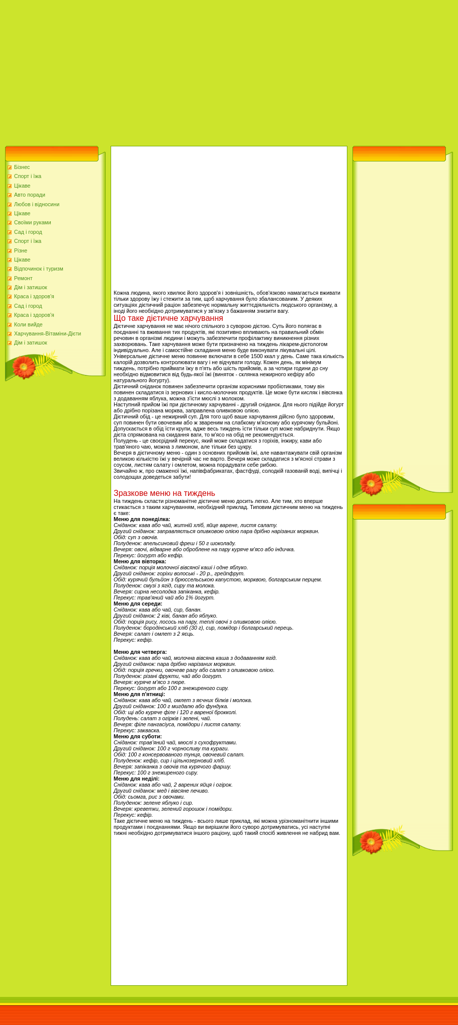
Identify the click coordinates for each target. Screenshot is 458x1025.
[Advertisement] (172, 70)
